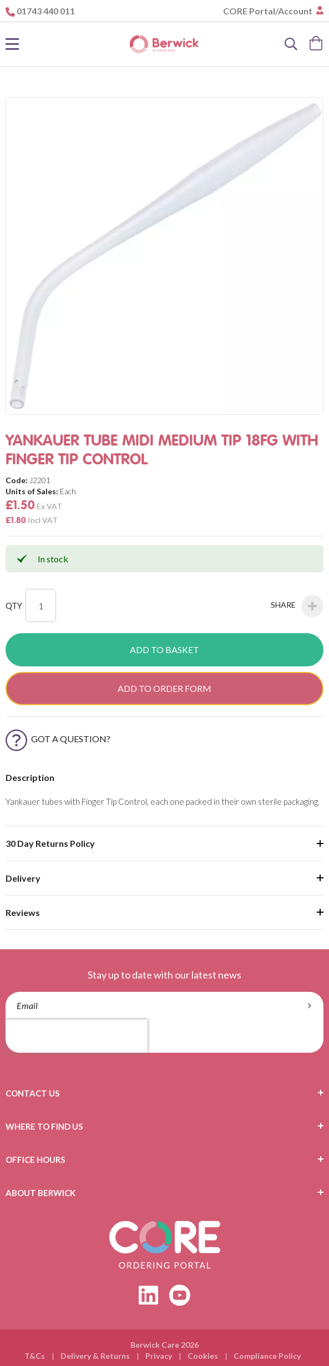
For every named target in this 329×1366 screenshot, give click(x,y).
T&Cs (34, 1355)
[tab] (164, 1093)
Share (297, 606)
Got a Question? (58, 738)
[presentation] (77, 1036)
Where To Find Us (44, 1126)
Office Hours (35, 1160)
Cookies (203, 1355)
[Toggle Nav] (12, 44)
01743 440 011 (46, 11)
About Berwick (40, 1193)
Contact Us (32, 1093)
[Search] (291, 44)
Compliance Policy (267, 1355)
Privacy (158, 1355)
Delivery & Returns (95, 1355)
